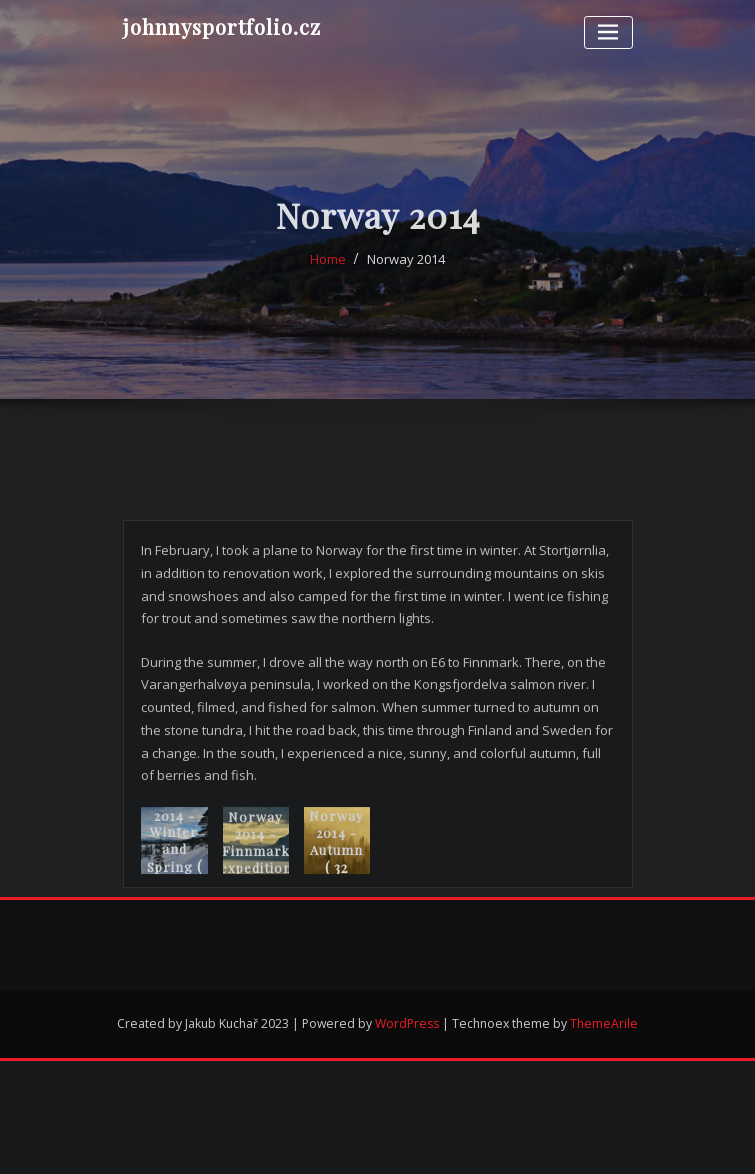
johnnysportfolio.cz (222, 26)
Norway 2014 (406, 270)
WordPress (407, 1023)
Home (328, 270)
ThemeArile (604, 1023)
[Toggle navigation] (608, 32)
